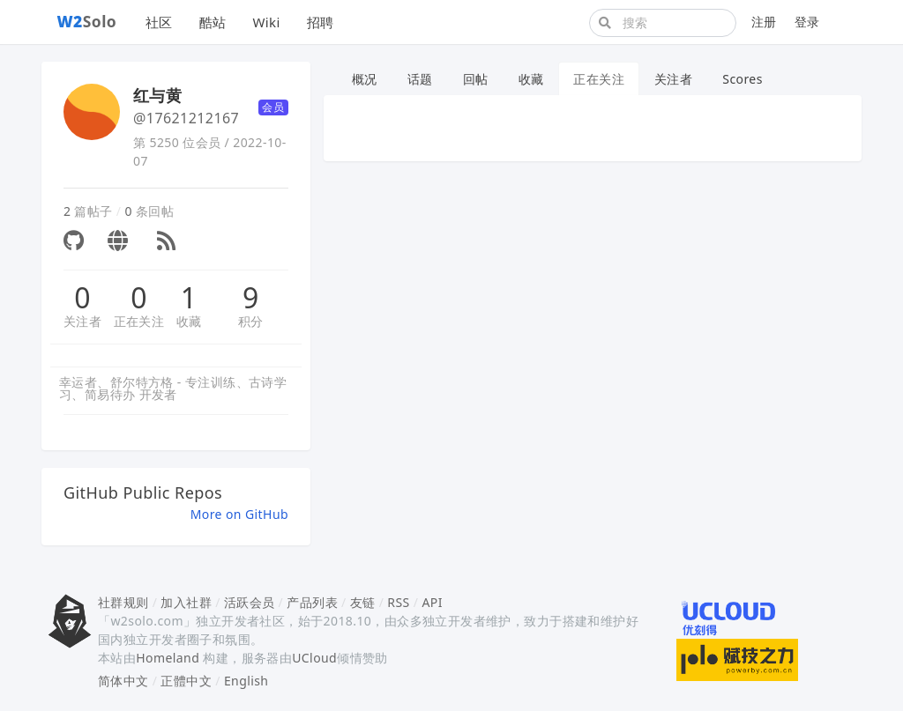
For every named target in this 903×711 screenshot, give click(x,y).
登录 (807, 21)
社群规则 (123, 602)
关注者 (82, 321)
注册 (764, 21)
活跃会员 (249, 602)
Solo (87, 21)
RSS (398, 602)
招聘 (320, 22)
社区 (159, 22)
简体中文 (123, 680)
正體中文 (186, 680)
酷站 (213, 22)
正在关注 (139, 321)
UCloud (314, 657)
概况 (364, 78)
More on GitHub (239, 514)
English (246, 680)
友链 (363, 602)
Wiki (266, 22)
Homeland (167, 657)
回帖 (476, 78)
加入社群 (186, 602)
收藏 (189, 321)
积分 (251, 321)
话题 (420, 78)
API (432, 602)
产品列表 (312, 602)
